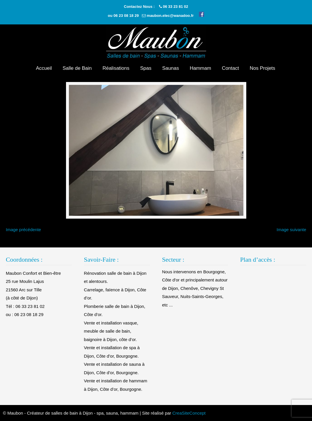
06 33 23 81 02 (175, 6)
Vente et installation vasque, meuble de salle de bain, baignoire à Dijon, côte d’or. (111, 331)
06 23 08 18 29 (126, 15)
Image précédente (23, 229)
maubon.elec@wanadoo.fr (170, 15)
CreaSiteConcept (189, 413)
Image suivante (291, 229)
